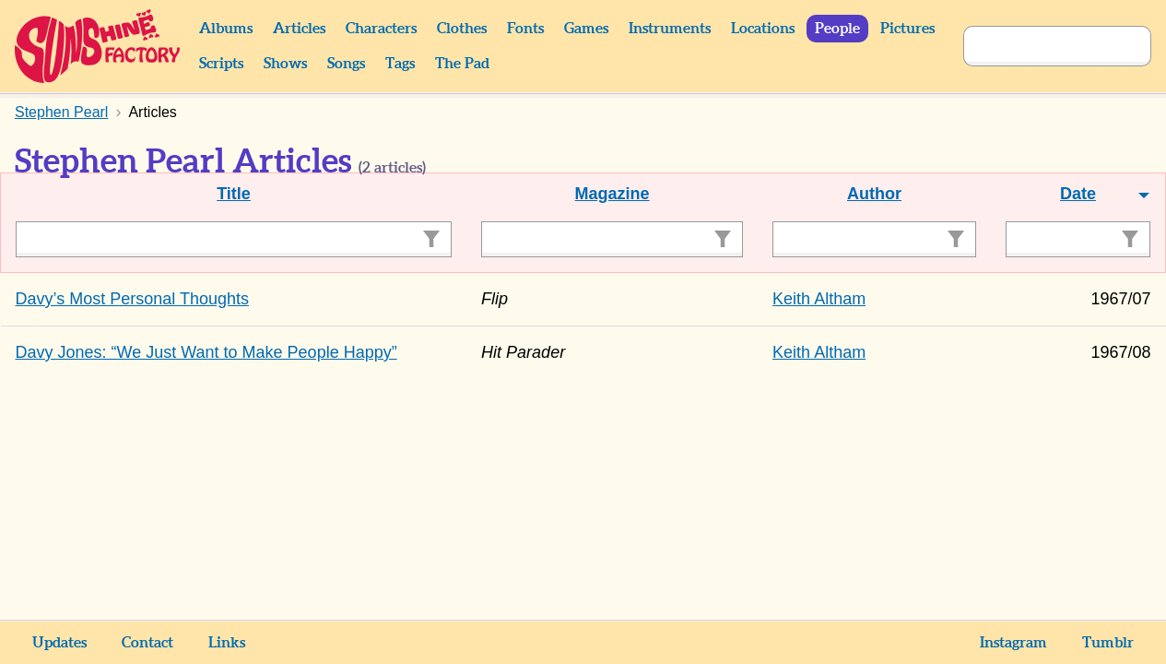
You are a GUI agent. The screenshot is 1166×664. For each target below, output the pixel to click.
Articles (299, 28)
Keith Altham (819, 299)
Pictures (907, 28)
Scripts (221, 63)
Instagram (1013, 642)
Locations (763, 28)
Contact (147, 642)
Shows (285, 63)
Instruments (670, 28)
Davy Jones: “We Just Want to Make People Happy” (206, 352)
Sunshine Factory (98, 46)
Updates (59, 642)
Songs (346, 63)
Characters (381, 28)
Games (586, 28)
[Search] (1037, 46)
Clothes (462, 28)
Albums (226, 28)
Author (874, 193)
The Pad (462, 63)
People (837, 28)
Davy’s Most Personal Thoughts (132, 299)
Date (1078, 193)
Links (226, 642)
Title (234, 193)
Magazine (612, 193)
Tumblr (1108, 642)
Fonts (525, 28)
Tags (400, 63)
